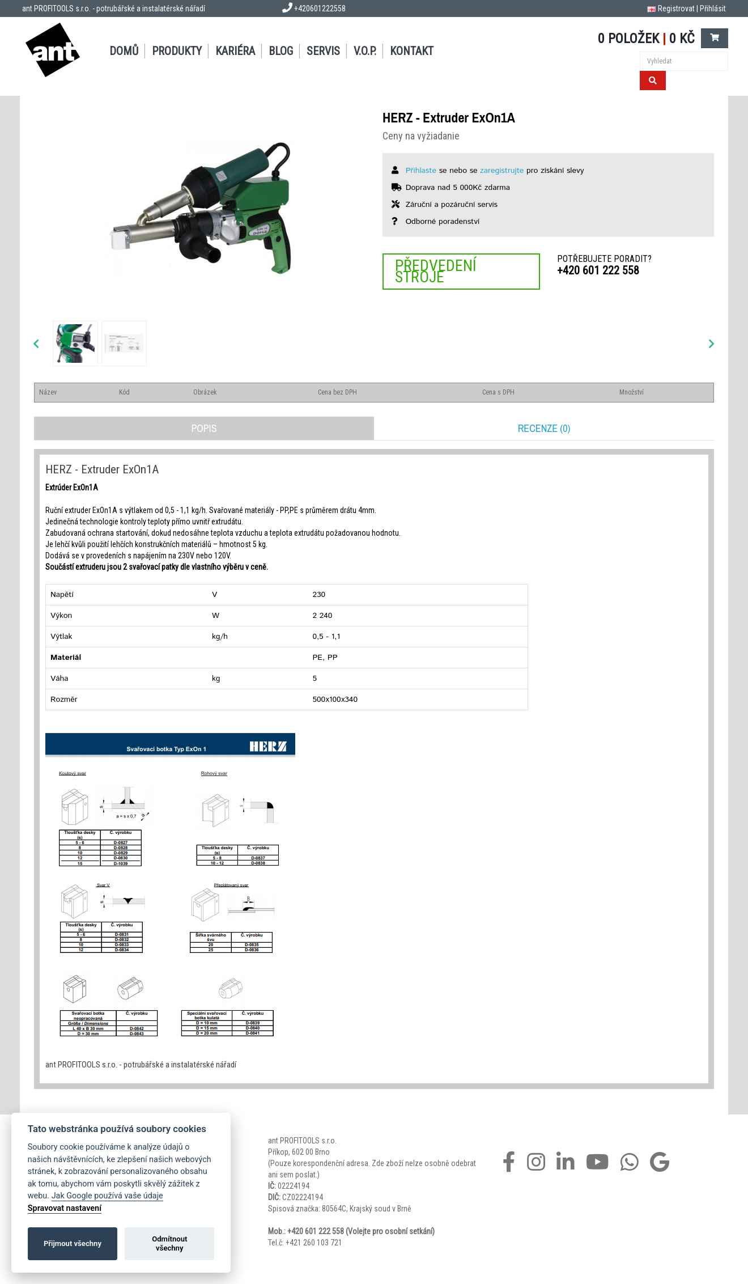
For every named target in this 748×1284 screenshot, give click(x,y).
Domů (123, 51)
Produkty (177, 51)
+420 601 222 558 (598, 270)
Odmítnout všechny (169, 1243)
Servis (323, 51)
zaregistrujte (502, 170)
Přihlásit (713, 8)
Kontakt (412, 51)
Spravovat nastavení (64, 1208)
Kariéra (235, 51)
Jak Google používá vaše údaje (107, 1196)
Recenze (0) (544, 428)
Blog (281, 51)
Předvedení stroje (436, 271)
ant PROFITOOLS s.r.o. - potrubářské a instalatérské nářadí (113, 8)
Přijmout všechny (72, 1243)
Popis (203, 428)
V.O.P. (365, 51)
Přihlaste (421, 170)
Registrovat (676, 8)
